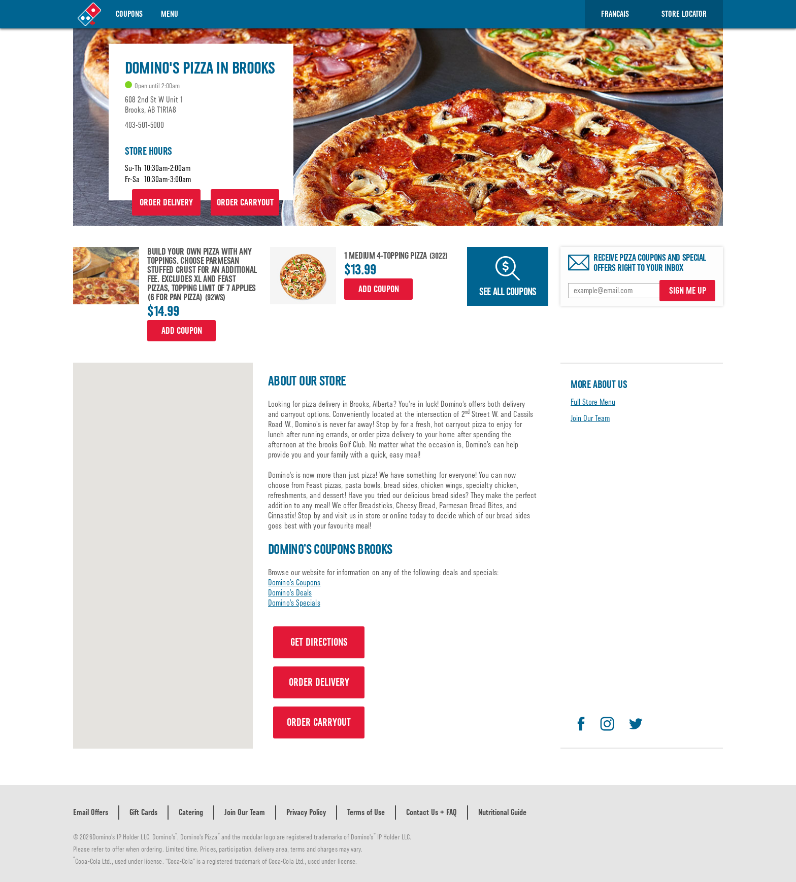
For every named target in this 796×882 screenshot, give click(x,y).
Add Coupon (181, 330)
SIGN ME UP (687, 290)
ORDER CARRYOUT (245, 202)
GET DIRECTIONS (319, 642)
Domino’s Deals (290, 592)
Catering (191, 812)
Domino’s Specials (294, 603)
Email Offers (90, 812)
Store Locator (684, 14)
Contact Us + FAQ (431, 812)
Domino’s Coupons (294, 582)
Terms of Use (366, 812)
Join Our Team (590, 418)
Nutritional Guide (502, 812)
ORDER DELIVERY (166, 202)
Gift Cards (143, 812)
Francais (615, 14)
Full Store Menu (593, 402)
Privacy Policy (306, 812)
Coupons (129, 14)
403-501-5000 (144, 125)
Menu (169, 14)
